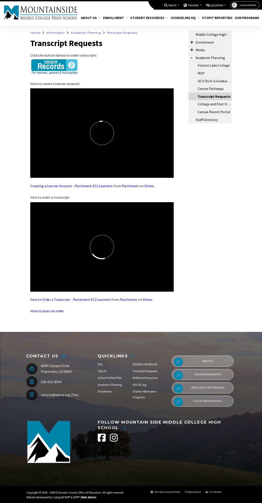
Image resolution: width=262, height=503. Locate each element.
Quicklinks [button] (217, 5)
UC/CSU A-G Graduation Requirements (215, 81)
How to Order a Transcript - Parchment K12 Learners (70, 299)
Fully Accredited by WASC (198, 401)
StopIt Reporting (215, 18)
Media (200, 50)
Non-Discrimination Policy (165, 491)
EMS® (76, 497)
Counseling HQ (184, 18)
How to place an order (47, 311)
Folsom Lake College (214, 65)
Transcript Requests (122, 33)
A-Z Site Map (213, 491)
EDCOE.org (139, 385)
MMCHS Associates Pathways (199, 388)
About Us (90, 18)
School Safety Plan (110, 378)
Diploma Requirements (197, 375)
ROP (201, 73)
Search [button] (172, 5)
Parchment (130, 186)
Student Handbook (145, 364)
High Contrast (194, 491)
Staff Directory (207, 119)
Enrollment (114, 18)
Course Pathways (211, 88)
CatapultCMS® (61, 497)
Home (35, 33)
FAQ (100, 364)
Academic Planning (86, 33)
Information (55, 33)
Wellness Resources (145, 378)
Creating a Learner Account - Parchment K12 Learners (71, 186)
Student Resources (147, 18)
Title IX (102, 371)
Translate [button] (193, 5)
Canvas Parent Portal (214, 112)
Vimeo (149, 186)
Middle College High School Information (214, 34)
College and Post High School (215, 104)
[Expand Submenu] (192, 42)
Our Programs (246, 18)
